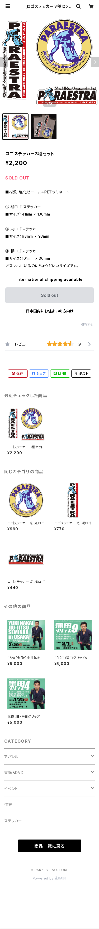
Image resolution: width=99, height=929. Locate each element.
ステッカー (13, 820)
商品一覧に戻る (49, 846)
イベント (11, 788)
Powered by (50, 878)
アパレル (11, 756)
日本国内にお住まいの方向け (49, 311)
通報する (87, 324)
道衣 (8, 804)
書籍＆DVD (14, 772)
